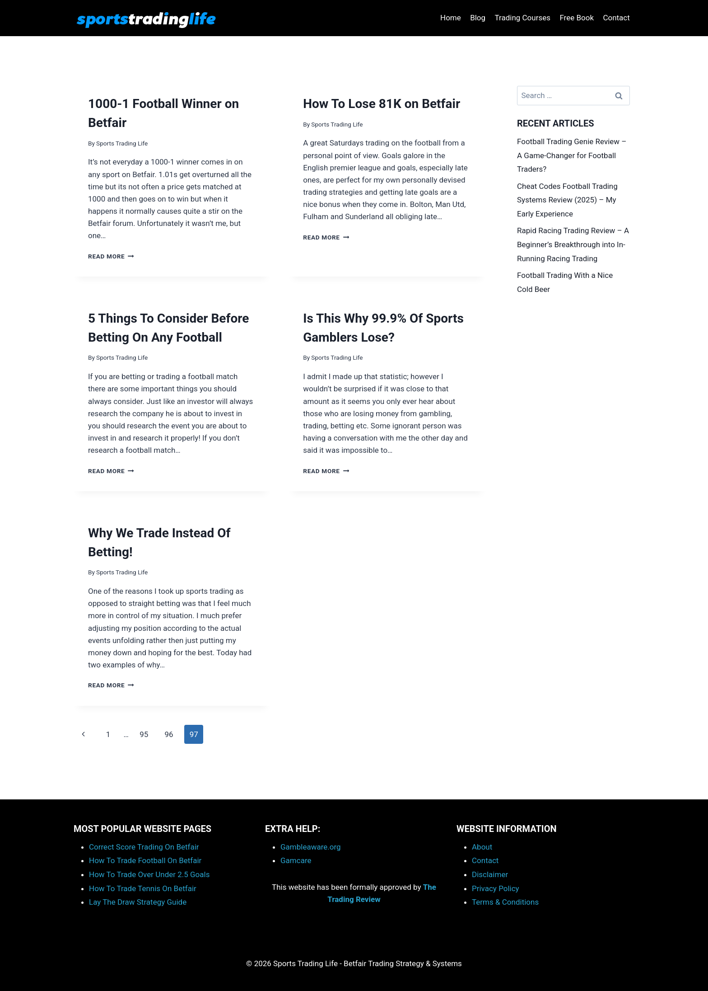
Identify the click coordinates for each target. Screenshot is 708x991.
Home (450, 17)
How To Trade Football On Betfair (145, 860)
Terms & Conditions (505, 901)
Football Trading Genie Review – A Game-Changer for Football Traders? (571, 155)
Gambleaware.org (310, 846)
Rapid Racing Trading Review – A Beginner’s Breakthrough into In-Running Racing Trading (573, 244)
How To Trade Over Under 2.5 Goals (149, 874)
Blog (477, 17)
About (482, 846)
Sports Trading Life (122, 143)
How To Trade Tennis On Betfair (142, 888)
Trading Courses (522, 17)
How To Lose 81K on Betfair (381, 103)
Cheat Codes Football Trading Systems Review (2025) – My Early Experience (567, 200)
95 (144, 734)
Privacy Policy (495, 888)
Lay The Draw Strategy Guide (137, 901)
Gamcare (296, 860)
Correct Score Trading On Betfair (144, 846)
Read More (111, 256)
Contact (616, 17)
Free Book (576, 17)
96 (168, 734)
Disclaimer (490, 874)
